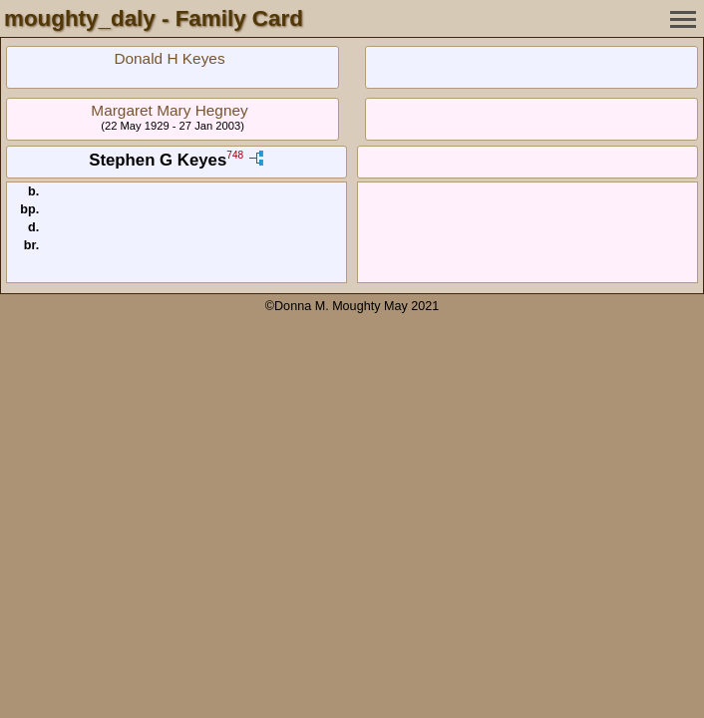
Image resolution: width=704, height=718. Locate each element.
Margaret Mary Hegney (169, 110)
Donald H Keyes (169, 58)
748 (234, 156)
